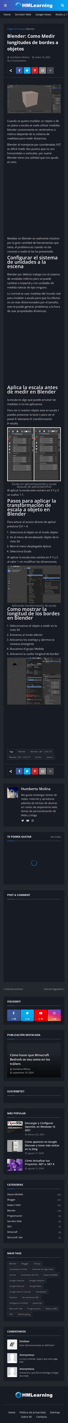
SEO (34, 1227)
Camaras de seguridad (42, 1269)
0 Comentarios (18, 60)
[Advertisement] (34, 200)
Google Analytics (37, 1280)
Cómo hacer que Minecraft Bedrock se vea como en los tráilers (30, 1059)
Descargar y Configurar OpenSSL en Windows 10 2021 (40, 1126)
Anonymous (26, 1355)
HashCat (13, 1297)
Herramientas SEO (30, 1297)
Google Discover (17, 1286)
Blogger (34, 1200)
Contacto (41, 1416)
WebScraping (24, 1314)
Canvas (12, 1274)
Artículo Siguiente (53, 989)
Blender (30, 28)
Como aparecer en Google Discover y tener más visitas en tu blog (42, 1145)
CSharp (37, 1263)
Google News (43, 14)
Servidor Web (23, 14)
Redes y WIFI (34, 1205)
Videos (50, 757)
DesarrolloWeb (34, 1194)
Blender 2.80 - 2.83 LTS (41, 751)
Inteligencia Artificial (18, 1303)
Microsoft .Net (34, 1237)
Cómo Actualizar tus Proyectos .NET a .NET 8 (39, 1162)
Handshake (41, 1291)
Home (7, 14)
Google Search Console (20, 1291)
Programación (34, 1216)
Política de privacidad (33, 1412)
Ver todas (56, 836)
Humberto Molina (36, 788)
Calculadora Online (18, 1269)
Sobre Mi (26, 1416)
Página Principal (15, 28)
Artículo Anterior (14, 989)
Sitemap (55, 1412)
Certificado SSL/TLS (30, 1274)
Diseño (38, 757)
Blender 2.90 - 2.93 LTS (19, 757)
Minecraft (34, 1232)
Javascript (37, 1303)
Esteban (24, 1341)
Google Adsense (16, 1280)
